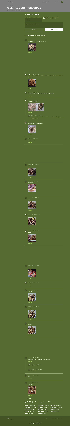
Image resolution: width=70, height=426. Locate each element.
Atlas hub (49, 1)
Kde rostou (44, 1)
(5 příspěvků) (43, 405)
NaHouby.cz (10, 2)
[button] (34, 29)
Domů (40, 1)
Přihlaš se (45, 18)
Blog (62, 418)
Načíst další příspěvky (29, 398)
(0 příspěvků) (30, 405)
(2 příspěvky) (43, 411)
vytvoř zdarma (53, 18)
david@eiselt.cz (38, 423)
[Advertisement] (15, 29)
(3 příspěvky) (57, 407)
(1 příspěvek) (55, 409)
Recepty (54, 1)
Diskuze (58, 1)
